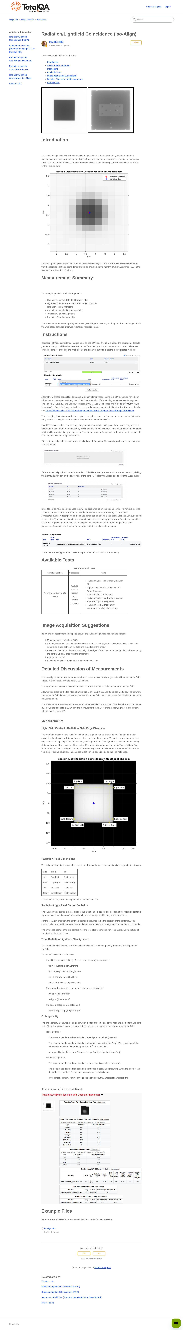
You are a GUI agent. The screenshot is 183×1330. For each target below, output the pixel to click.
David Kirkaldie (56, 42)
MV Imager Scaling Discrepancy (102, 608)
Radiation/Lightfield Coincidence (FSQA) (19, 38)
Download (55, 1232)
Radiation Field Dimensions (60, 307)
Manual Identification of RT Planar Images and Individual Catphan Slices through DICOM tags (89, 410)
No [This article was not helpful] (99, 1254)
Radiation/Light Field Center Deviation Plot (67, 300)
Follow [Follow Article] (136, 43)
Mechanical (41, 20)
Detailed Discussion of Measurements (65, 79)
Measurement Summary (58, 65)
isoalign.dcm (50, 1228)
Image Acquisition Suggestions (61, 75)
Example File (53, 82)
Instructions (52, 69)
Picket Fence (47, 1303)
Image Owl (13, 20)
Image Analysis (27, 20)
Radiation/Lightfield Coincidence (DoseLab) (20, 59)
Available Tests (54, 72)
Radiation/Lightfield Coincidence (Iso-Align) (20, 76)
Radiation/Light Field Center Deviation (65, 310)
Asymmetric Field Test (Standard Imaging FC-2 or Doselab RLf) (22, 48)
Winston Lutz (15, 83)
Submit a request (153, 7)
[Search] (152, 19)
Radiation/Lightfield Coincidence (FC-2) (18, 68)
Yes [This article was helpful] (84, 1254)
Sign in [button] (168, 7)
